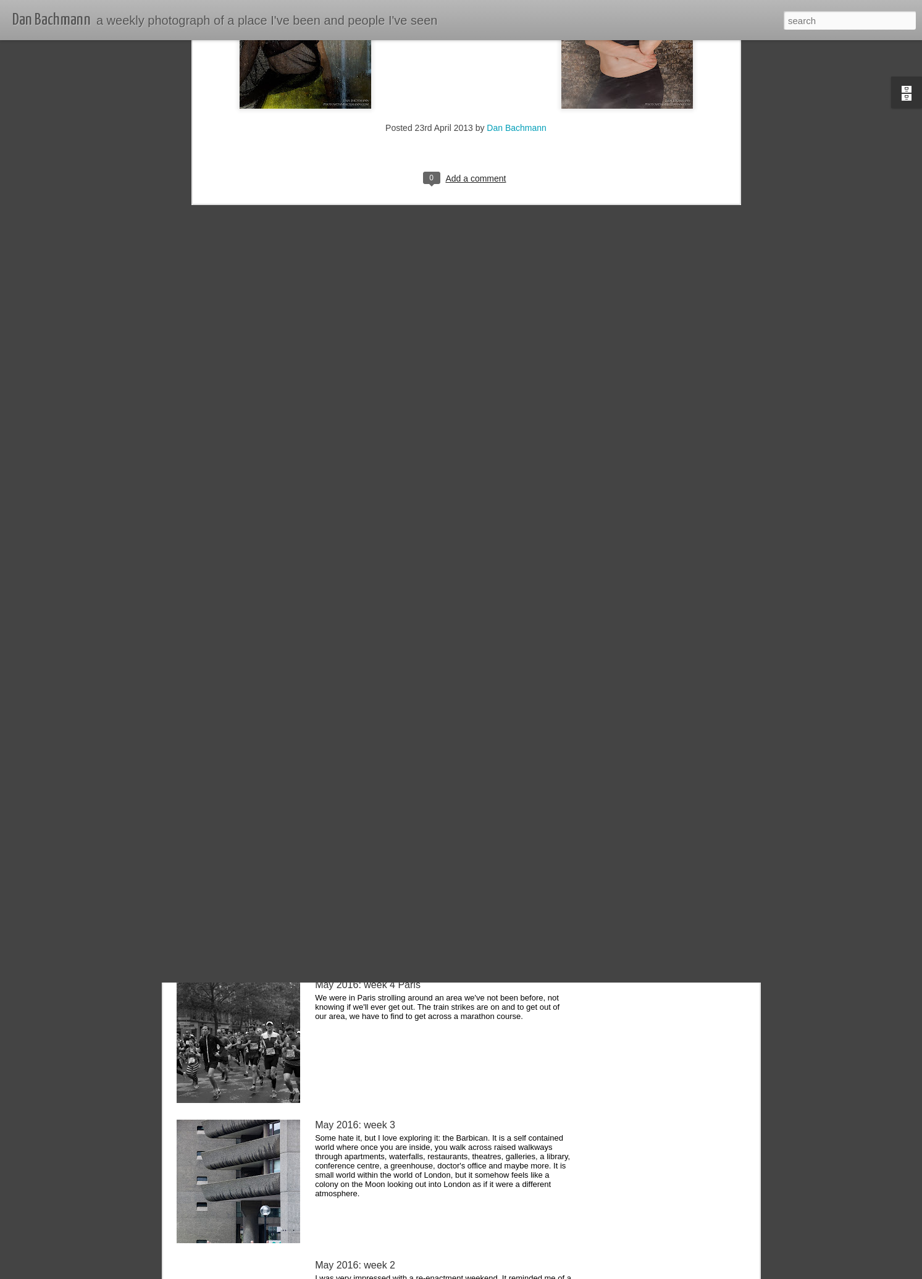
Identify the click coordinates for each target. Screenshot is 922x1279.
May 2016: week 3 (355, 1125)
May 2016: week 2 (355, 1265)
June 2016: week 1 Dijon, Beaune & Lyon (405, 844)
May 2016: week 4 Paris (368, 984)
